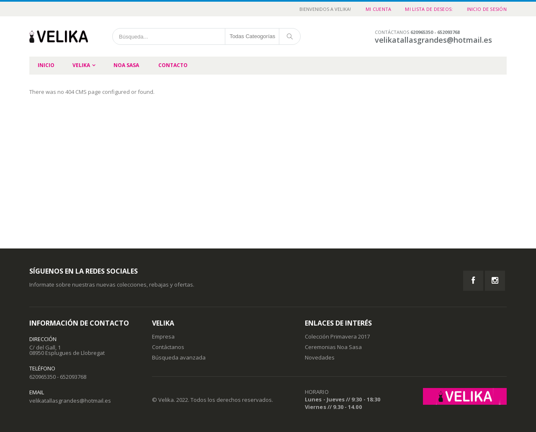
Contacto (173, 65)
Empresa (163, 336)
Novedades (320, 357)
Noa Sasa (126, 65)
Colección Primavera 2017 (337, 336)
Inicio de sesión (487, 9)
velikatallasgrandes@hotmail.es (70, 400)
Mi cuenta (378, 9)
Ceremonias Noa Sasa (333, 347)
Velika (81, 65)
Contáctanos (168, 347)
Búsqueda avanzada (179, 357)
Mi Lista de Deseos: (429, 9)
